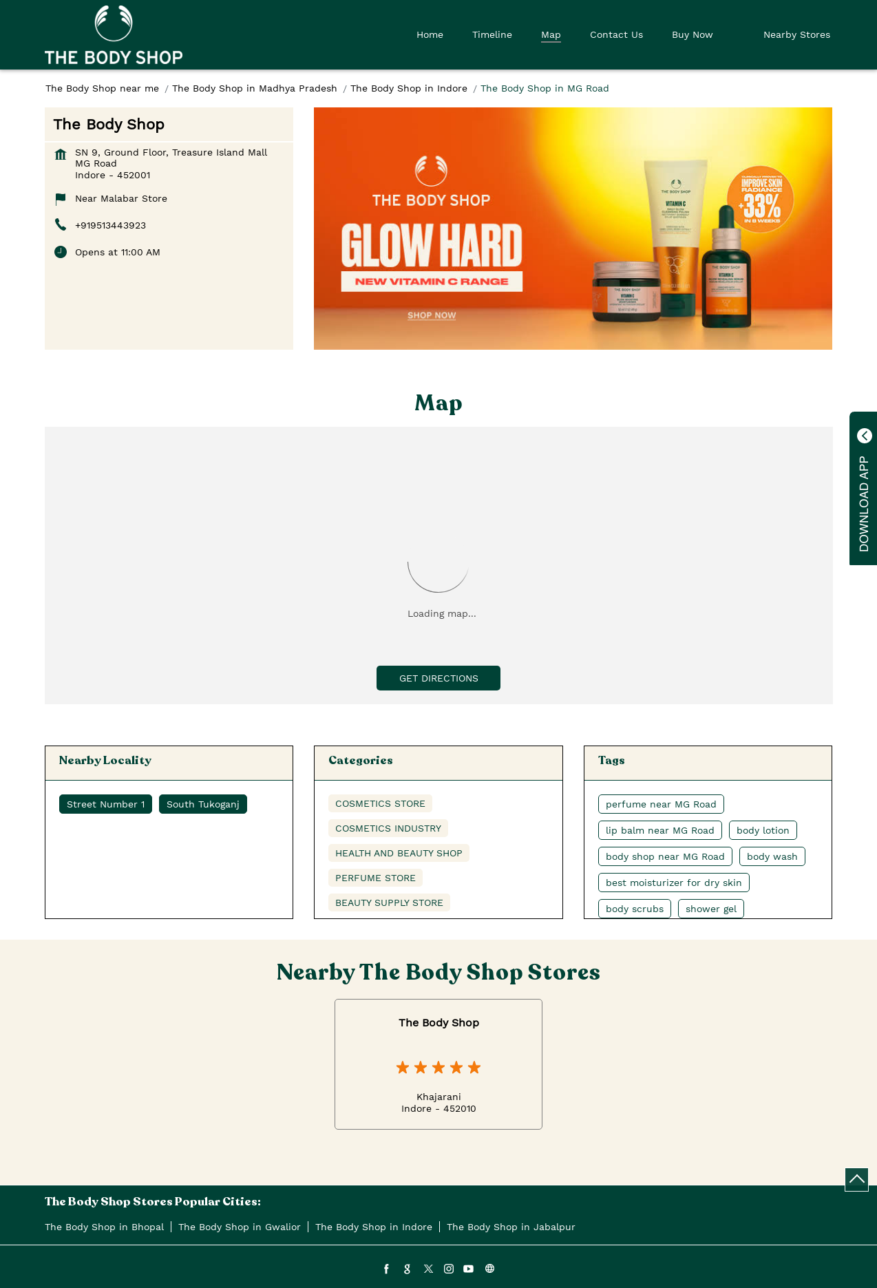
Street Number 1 (106, 804)
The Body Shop (439, 1022)
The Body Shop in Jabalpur (511, 1226)
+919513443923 (110, 225)
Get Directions (438, 678)
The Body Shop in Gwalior (239, 1226)
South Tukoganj (203, 804)
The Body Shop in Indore (373, 1226)
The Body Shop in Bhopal (104, 1226)
